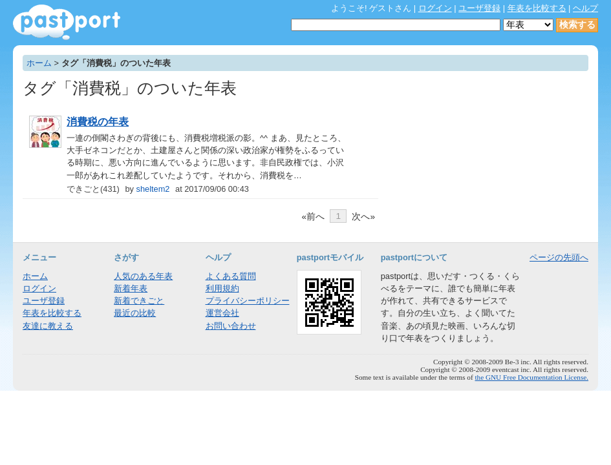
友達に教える (48, 326)
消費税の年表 (98, 121)
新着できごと (139, 300)
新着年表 (130, 288)
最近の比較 (135, 313)
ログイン (435, 8)
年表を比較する (537, 8)
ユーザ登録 (479, 8)
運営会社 (222, 313)
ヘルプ (585, 8)
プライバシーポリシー (248, 300)
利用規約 (222, 288)
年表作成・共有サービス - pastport (66, 22)
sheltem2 (153, 189)
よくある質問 (231, 276)
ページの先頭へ (559, 257)
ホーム (39, 63)
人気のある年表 (143, 276)
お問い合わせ (231, 326)
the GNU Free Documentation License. (531, 377)
